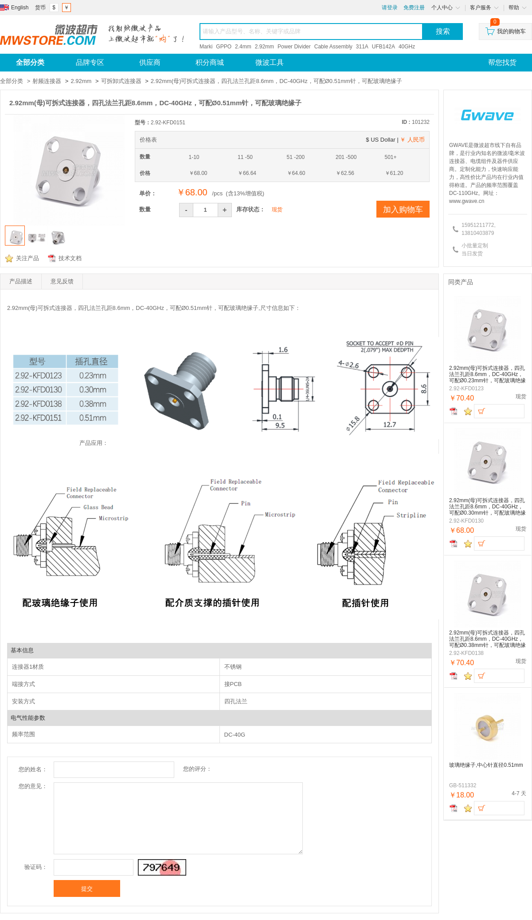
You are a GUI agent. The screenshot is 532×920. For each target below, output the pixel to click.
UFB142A (383, 47)
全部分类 (11, 81)
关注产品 (27, 258)
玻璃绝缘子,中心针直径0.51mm (486, 765)
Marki (206, 47)
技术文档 (70, 258)
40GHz (407, 47)
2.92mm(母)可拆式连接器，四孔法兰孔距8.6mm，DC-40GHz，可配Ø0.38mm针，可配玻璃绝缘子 (487, 639)
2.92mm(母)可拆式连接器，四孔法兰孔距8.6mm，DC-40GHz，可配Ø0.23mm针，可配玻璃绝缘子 (487, 374)
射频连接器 (46, 81)
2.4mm (243, 47)
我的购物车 (505, 29)
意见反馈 (62, 281)
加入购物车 (403, 209)
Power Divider (294, 47)
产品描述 (20, 281)
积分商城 (210, 62)
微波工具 (269, 62)
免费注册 (414, 7)
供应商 (149, 62)
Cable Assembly (333, 47)
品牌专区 (90, 62)
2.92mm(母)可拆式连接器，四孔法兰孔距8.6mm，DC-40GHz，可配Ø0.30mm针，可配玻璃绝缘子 (487, 506)
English (19, 7)
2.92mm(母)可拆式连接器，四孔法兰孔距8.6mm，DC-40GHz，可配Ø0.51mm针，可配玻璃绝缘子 (276, 81)
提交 (87, 888)
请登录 (390, 7)
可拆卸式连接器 (121, 81)
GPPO (223, 47)
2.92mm (264, 47)
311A (362, 47)
